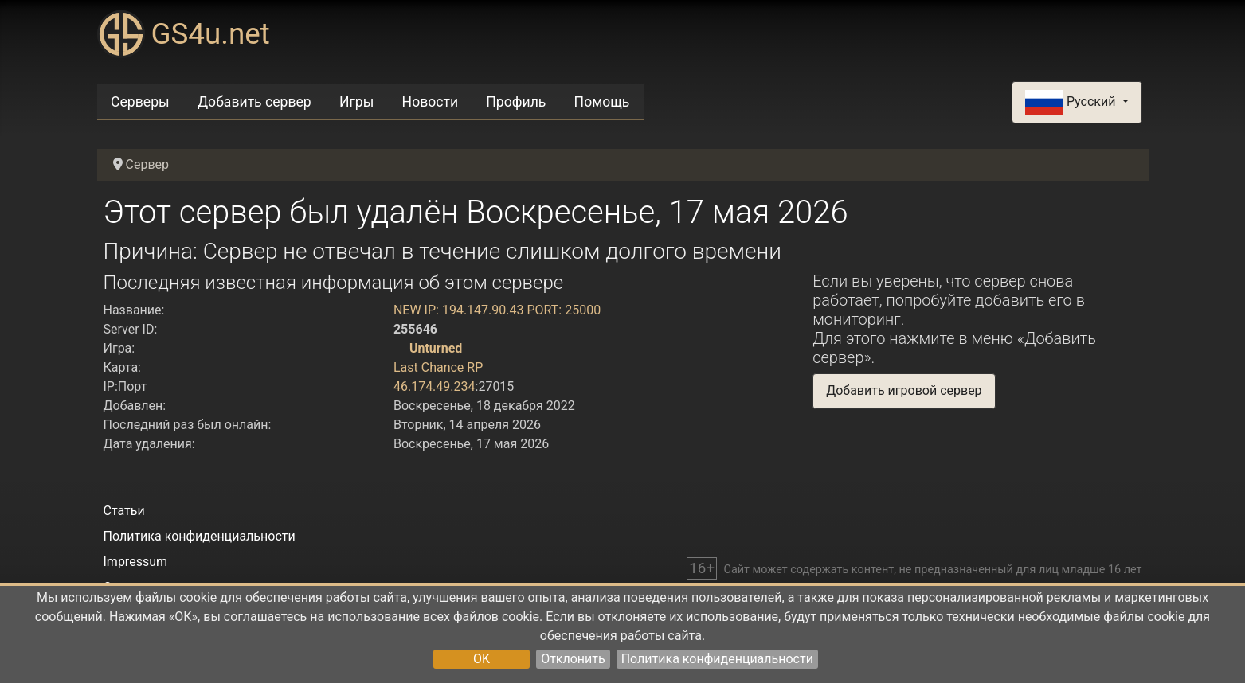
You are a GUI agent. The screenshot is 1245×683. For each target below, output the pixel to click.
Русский (1071, 102)
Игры (356, 102)
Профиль (516, 102)
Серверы (140, 102)
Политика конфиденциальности (717, 658)
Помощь (602, 102)
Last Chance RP (438, 367)
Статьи (124, 510)
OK (481, 658)
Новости (430, 102)
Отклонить (573, 658)
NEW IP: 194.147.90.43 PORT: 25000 (497, 310)
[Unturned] (399, 348)
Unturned (435, 348)
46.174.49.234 (434, 386)
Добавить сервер (254, 102)
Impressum (136, 561)
